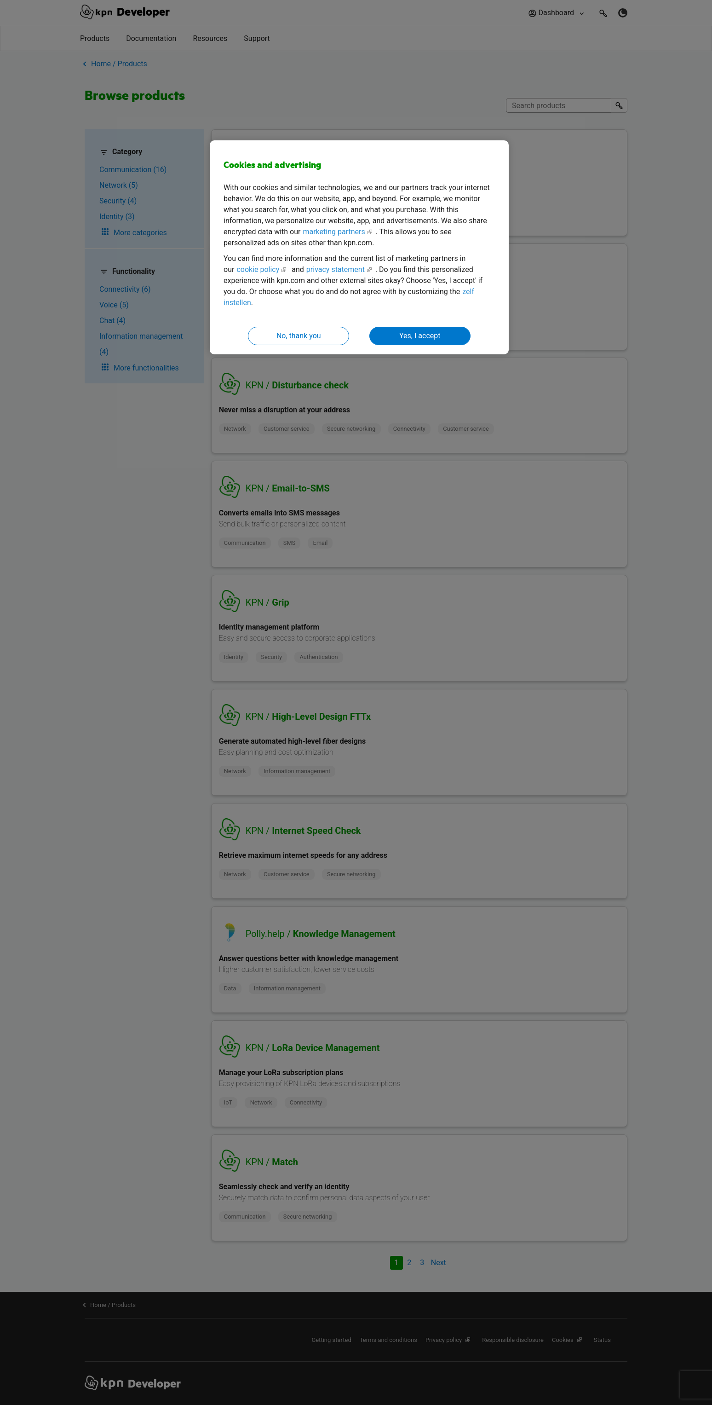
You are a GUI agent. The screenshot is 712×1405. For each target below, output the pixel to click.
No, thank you (298, 335)
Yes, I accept (419, 335)
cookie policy (257, 269)
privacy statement (335, 269)
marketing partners (334, 231)
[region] (359, 247)
